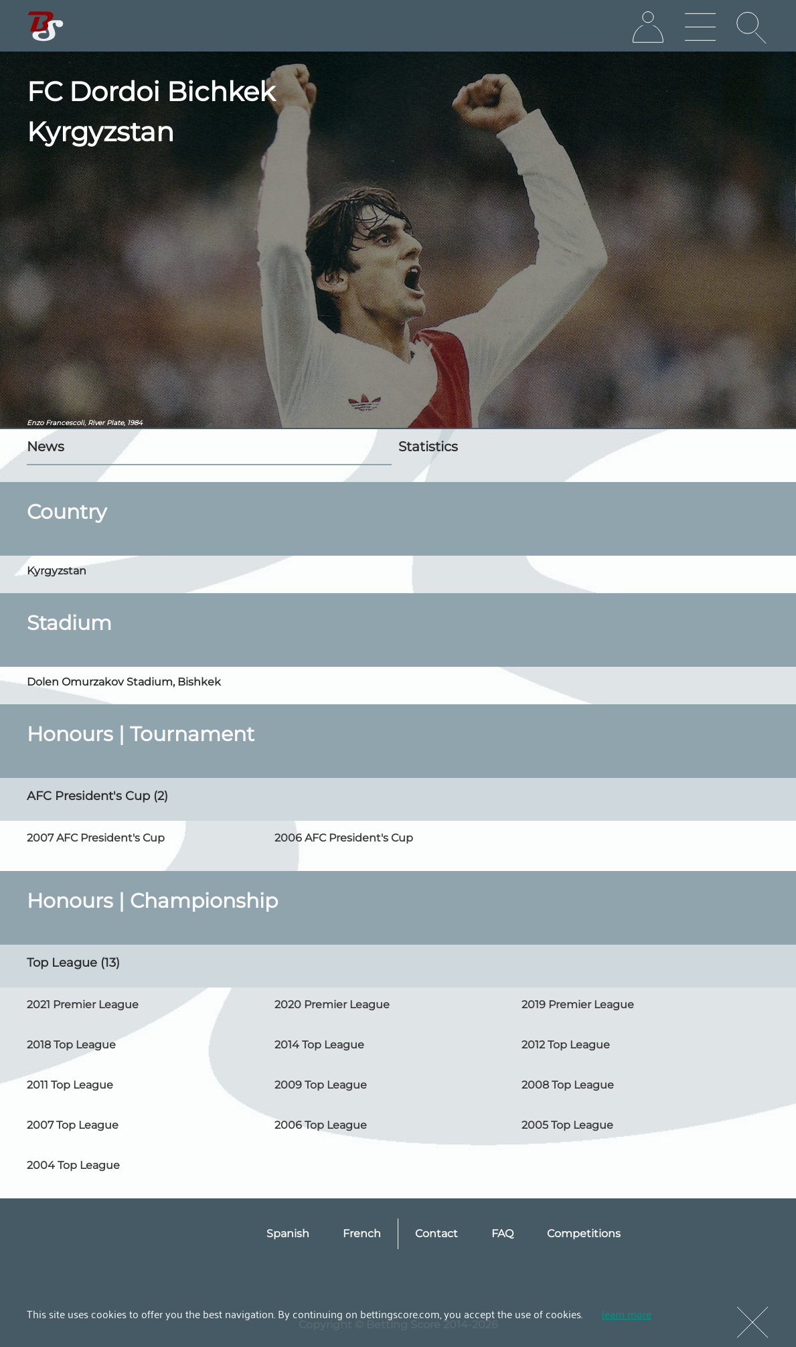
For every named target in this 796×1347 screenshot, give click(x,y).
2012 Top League (566, 1044)
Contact (436, 1233)
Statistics (428, 447)
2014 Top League (319, 1044)
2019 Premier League (578, 1004)
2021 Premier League (83, 1004)
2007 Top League (72, 1125)
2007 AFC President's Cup (96, 837)
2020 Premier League (332, 1004)
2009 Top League (320, 1085)
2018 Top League (71, 1044)
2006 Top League (320, 1125)
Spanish (287, 1233)
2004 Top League (73, 1165)
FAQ (502, 1233)
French (362, 1233)
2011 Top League (70, 1085)
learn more (626, 1313)
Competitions (584, 1233)
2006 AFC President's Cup (343, 837)
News (45, 447)
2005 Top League (567, 1125)
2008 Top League (568, 1085)
